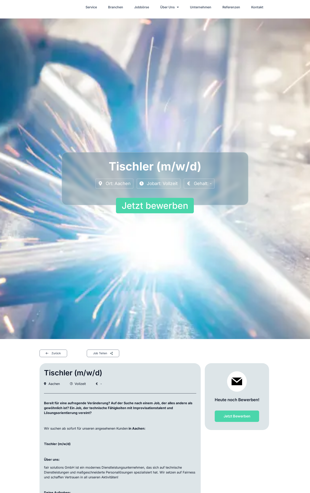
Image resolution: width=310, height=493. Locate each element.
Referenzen (231, 7)
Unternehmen (200, 7)
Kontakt (257, 7)
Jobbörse (141, 7)
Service (91, 7)
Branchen (115, 7)
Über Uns (169, 7)
